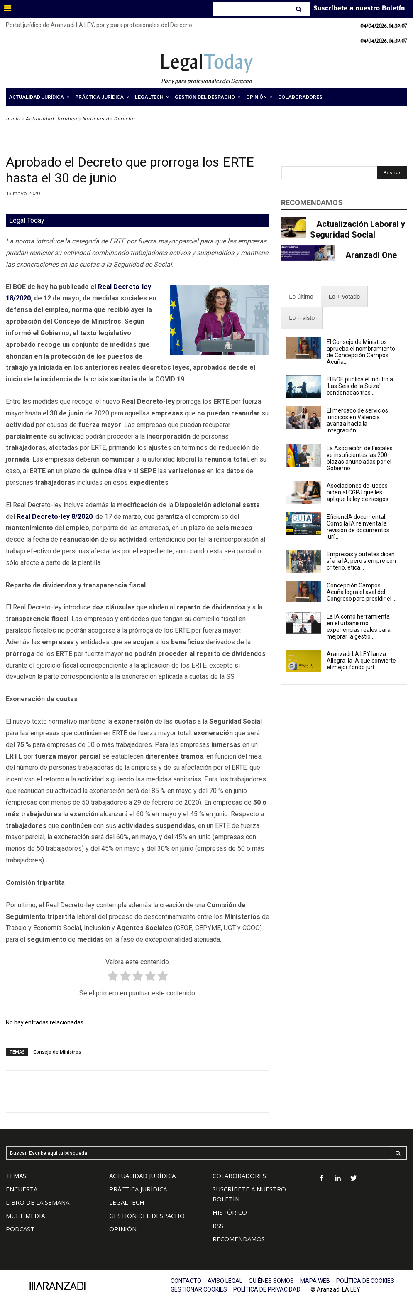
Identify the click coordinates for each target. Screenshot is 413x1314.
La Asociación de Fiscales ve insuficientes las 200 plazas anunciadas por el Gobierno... (360, 458)
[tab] (301, 297)
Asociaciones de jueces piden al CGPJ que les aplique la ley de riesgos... (359, 492)
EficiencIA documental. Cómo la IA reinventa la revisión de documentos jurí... (358, 526)
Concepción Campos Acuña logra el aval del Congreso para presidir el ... (361, 592)
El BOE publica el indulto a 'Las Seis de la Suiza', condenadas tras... (360, 386)
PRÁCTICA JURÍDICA (138, 1189)
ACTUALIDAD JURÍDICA (142, 1176)
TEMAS (16, 1176)
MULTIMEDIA (25, 1215)
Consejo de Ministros (57, 1052)
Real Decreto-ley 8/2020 (55, 517)
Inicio (13, 119)
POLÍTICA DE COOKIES (365, 1280)
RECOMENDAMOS (239, 1239)
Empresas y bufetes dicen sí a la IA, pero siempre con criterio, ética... (361, 561)
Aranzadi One (371, 255)
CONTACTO (186, 1280)
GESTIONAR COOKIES (199, 1289)
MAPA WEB (315, 1280)
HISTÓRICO (230, 1212)
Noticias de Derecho (108, 119)
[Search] (299, 9)
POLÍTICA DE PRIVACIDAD (267, 1289)
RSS (218, 1225)
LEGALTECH (126, 1202)
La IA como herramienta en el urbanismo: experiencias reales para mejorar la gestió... (359, 626)
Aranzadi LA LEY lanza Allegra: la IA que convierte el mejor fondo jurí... (361, 661)
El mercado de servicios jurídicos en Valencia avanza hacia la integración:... (357, 420)
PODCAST (20, 1229)
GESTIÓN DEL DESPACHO (147, 1215)
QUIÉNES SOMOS (271, 1280)
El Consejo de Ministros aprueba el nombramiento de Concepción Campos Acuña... (361, 352)
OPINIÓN (123, 1229)
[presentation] (301, 297)
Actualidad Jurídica (51, 119)
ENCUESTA (21, 1189)
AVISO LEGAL (225, 1280)
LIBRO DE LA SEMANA (37, 1202)
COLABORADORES (239, 1176)
